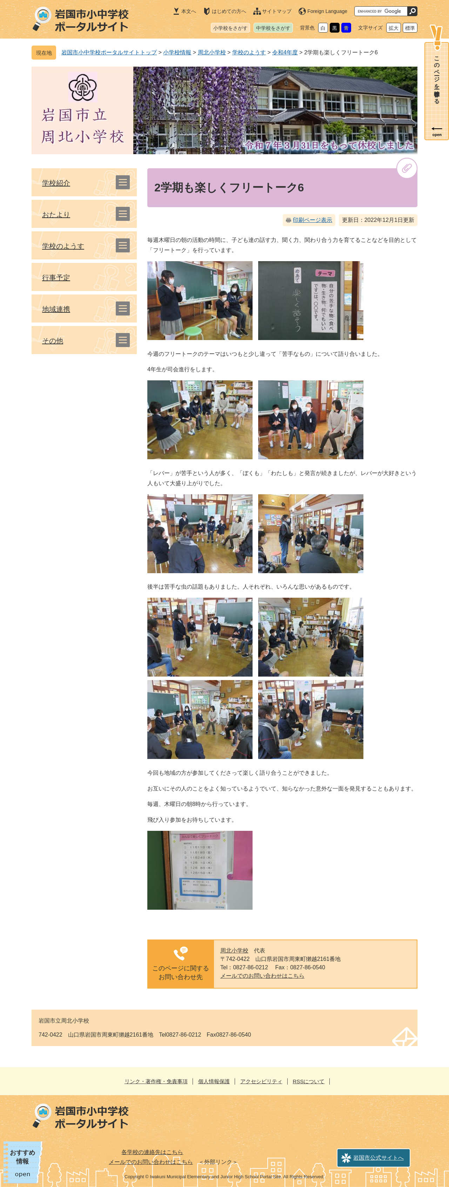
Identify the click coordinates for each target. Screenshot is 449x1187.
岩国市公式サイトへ (378, 1158)
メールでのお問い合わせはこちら (262, 976)
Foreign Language (327, 11)
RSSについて (309, 1081)
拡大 (393, 28)
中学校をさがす (273, 28)
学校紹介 (56, 183)
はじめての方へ (229, 11)
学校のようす (249, 52)
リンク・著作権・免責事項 (156, 1081)
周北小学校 (212, 52)
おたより (56, 214)
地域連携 (56, 309)
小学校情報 (177, 52)
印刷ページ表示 (312, 220)
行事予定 (56, 278)
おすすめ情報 (22, 1157)
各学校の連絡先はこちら (152, 1152)
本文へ (188, 11)
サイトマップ (276, 11)
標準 (410, 28)
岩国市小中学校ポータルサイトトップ (109, 52)
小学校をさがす (230, 28)
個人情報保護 (214, 1081)
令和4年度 (285, 52)
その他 (52, 341)
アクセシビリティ (261, 1081)
